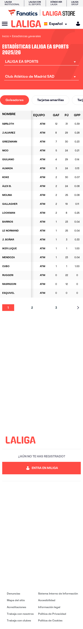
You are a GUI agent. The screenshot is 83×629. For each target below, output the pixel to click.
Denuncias (13, 593)
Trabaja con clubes (19, 620)
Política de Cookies (50, 620)
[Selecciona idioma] (56, 24)
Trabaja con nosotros (20, 613)
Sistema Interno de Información (58, 593)
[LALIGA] (26, 23)
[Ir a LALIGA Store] (41, 13)
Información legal (49, 607)
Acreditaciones (16, 607)
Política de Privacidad (52, 613)
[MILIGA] (76, 24)
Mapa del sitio (16, 600)
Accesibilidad (46, 600)
